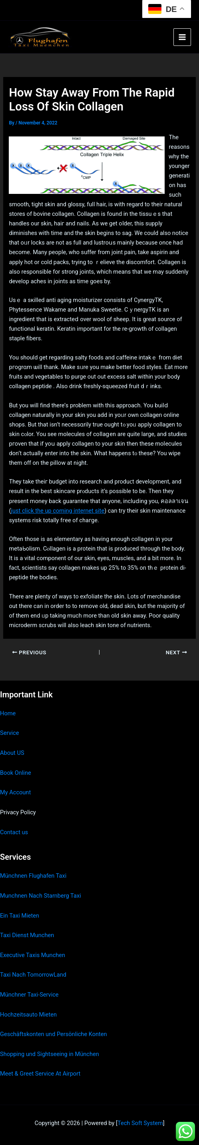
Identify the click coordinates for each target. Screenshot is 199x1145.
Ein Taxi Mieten (19, 915)
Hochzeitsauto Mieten (28, 1014)
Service (9, 732)
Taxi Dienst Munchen (27, 935)
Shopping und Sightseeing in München (49, 1054)
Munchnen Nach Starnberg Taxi (40, 895)
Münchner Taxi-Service (29, 994)
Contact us (14, 832)
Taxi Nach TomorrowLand (33, 974)
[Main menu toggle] (182, 37)
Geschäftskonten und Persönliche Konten (53, 1034)
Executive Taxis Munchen (32, 955)
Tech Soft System (140, 1123)
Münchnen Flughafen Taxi (33, 875)
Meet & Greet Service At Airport (40, 1073)
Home (8, 713)
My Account (15, 792)
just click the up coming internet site (57, 510)
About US (12, 752)
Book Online (15, 772)
